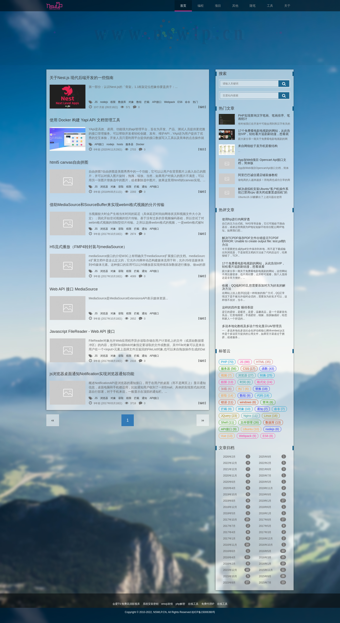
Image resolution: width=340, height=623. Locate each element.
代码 (263, 395)
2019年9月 (272, 494)
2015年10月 (236, 576)
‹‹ (52, 420)
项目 (218, 5)
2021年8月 (272, 469)
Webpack (169, 102)
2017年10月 (236, 519)
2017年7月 (236, 526)
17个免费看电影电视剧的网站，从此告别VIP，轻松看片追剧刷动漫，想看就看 (264, 134)
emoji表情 (167, 603)
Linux (271, 415)
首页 (183, 5)
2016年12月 (272, 538)
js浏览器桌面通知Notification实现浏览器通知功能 (92, 374)
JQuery (229, 415)
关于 (287, 5)
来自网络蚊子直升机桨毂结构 (258, 146)
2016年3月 (272, 557)
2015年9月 (272, 576)
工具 (270, 5)
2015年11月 (272, 570)
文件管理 (249, 422)
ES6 (180, 102)
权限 (113, 102)
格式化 (264, 382)
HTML (263, 362)
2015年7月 (272, 582)
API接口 (156, 102)
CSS (249, 368)
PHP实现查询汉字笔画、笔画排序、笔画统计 (264, 117)
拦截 (146, 102)
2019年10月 (236, 494)
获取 (121, 186)
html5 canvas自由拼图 (69, 162)
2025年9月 (272, 456)
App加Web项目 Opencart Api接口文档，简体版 (262, 161)
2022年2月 (272, 463)
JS (96, 102)
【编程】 (202, 107)
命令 (187, 102)
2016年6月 (236, 551)
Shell (227, 422)
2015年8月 (236, 582)
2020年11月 (236, 475)
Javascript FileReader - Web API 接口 (82, 331)
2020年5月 (272, 482)
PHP (227, 362)
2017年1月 (236, 538)
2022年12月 (236, 463)
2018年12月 (236, 507)
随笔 (253, 5)
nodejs (104, 102)
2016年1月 (272, 563)
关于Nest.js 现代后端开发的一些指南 (81, 78)
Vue (226, 436)
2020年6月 (236, 482)
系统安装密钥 (151, 603)
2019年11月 (272, 488)
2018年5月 (236, 513)
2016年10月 (272, 545)
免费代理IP (207, 603)
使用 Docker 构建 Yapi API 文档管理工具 (85, 120)
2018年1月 (272, 513)
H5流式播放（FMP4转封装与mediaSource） (88, 247)
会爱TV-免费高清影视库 (126, 603)
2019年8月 (236, 501)
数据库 (122, 102)
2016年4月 (236, 557)
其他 (235, 5)
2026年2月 (236, 456)
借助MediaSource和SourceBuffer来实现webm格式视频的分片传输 (107, 205)
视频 (226, 375)
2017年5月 (272, 526)
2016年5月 (272, 551)
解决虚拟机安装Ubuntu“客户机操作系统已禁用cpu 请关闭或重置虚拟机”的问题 (263, 192)
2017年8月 (272, 519)
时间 (245, 382)
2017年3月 (272, 532)
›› (202, 420)
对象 (131, 102)
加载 (226, 389)
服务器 (129, 144)
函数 (268, 368)
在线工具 (193, 603)
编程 (201, 5)
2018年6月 (272, 507)
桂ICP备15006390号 (203, 612)
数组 (139, 102)
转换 (266, 375)
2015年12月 (236, 570)
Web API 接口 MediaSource (74, 289)
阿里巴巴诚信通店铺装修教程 (258, 175)
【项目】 (202, 149)
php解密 (180, 603)
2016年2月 (236, 563)
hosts (120, 144)
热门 (195, 102)
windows (248, 402)
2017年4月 (236, 532)
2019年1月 (272, 501)
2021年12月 (236, 469)
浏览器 (104, 186)
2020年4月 (236, 488)
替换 (261, 389)
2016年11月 (236, 545)
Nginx (251, 415)
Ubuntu (251, 429)
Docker (140, 144)
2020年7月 (272, 475)
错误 (227, 402)
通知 (144, 186)
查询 (268, 402)
